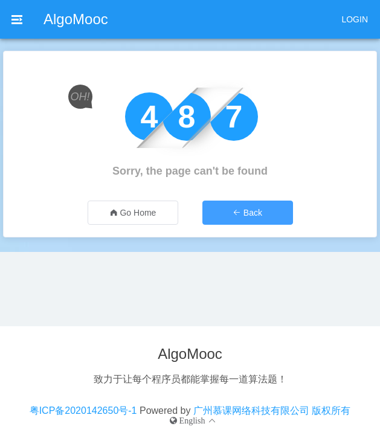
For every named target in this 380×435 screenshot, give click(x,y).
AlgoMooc (75, 19)
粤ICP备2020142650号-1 (83, 410)
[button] (193, 420)
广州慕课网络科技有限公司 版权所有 (271, 410)
